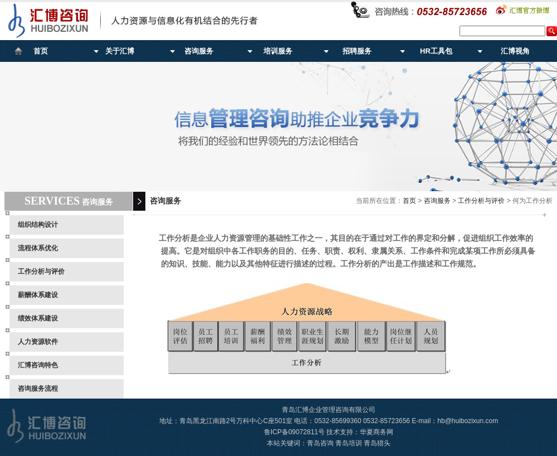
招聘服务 (357, 51)
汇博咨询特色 (38, 365)
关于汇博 (119, 51)
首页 (40, 51)
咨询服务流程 (38, 388)
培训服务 (277, 51)
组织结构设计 (38, 225)
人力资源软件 (38, 342)
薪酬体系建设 (38, 295)
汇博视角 (515, 51)
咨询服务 (198, 51)
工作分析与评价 (41, 271)
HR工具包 (436, 51)
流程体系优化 (38, 248)
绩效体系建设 (38, 318)
